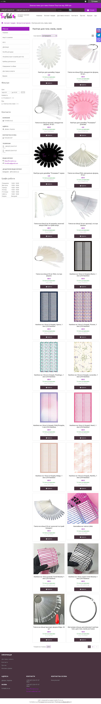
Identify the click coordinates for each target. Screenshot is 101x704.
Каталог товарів (49, 15)
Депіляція (6, 47)
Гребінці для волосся (9, 61)
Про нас (82, 15)
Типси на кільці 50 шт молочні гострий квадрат (49, 527)
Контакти (75, 15)
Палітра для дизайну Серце (49, 72)
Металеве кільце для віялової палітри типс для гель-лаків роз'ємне (83, 628)
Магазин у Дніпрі (7, 668)
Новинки (39, 15)
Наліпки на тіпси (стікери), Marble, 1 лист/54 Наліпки (83, 476)
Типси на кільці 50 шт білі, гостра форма (49, 275)
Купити (50, 83)
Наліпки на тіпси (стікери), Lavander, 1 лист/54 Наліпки (83, 376)
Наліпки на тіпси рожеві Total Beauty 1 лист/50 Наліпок (49, 577)
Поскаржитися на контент (46, 702)
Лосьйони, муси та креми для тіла (13, 56)
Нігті (4, 42)
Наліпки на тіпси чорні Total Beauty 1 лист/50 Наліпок (83, 577)
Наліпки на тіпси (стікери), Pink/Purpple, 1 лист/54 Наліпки (49, 426)
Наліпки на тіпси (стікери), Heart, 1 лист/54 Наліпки (83, 426)
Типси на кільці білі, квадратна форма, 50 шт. (83, 73)
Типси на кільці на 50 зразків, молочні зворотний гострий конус (49, 224)
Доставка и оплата (9, 71)
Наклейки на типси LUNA (83, 526)
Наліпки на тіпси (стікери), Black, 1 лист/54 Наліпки (83, 275)
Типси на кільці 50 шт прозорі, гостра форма (83, 224)
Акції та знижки (8, 37)
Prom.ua (60, 700)
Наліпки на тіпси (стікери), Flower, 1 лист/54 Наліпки (83, 325)
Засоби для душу (8, 52)
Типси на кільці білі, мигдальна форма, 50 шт (83, 174)
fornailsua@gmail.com (11, 163)
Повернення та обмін (9, 66)
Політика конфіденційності (63, 702)
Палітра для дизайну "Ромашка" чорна (48, 173)
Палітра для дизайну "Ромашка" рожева (83, 123)
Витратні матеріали (23, 23)
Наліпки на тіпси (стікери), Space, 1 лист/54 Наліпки (49, 325)
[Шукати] (70, 10)
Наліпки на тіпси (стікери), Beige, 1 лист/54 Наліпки (48, 476)
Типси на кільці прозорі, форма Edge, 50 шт (49, 628)
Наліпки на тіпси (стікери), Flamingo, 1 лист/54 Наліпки (49, 376)
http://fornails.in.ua (10, 161)
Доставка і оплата (63, 15)
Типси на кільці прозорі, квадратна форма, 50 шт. (49, 123)
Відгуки (89, 15)
